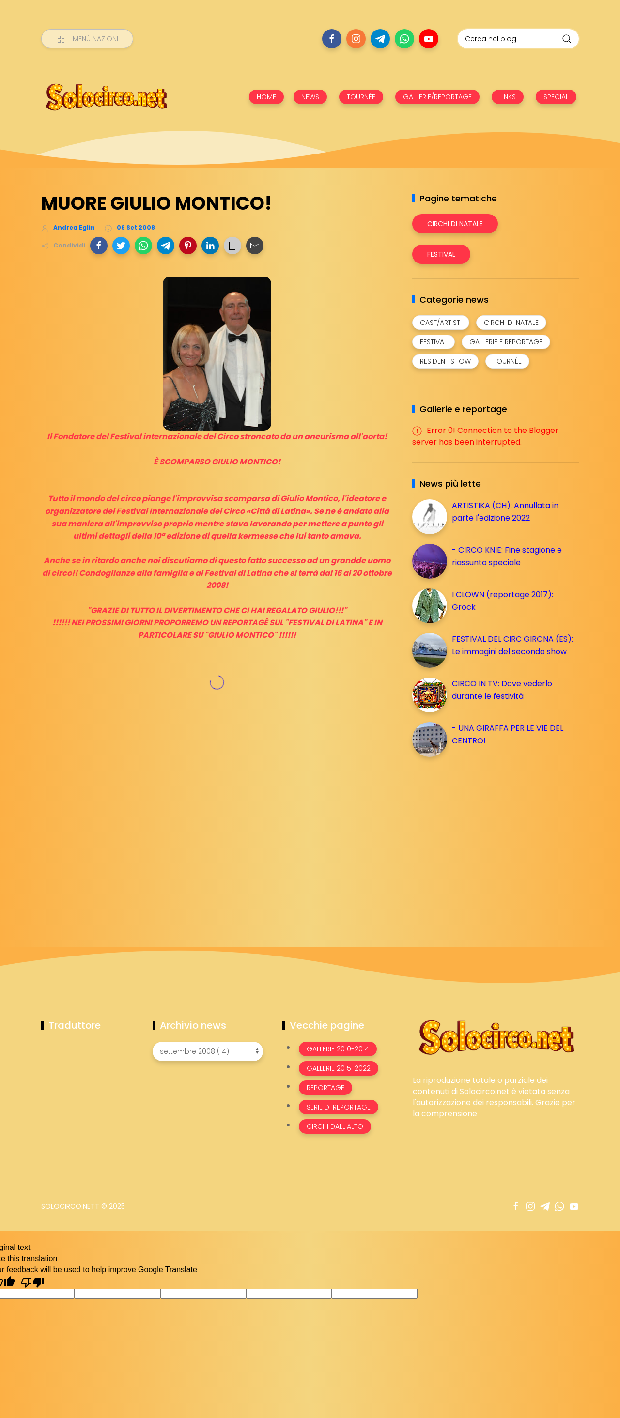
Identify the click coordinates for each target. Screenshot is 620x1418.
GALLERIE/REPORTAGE (437, 97)
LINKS (507, 97)
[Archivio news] (208, 1051)
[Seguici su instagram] (356, 38)
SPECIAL (556, 97)
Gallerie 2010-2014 (338, 1049)
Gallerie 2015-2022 (339, 1068)
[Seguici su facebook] (331, 38)
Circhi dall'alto (335, 1126)
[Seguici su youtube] (428, 38)
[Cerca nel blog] (518, 38)
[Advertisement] (485, 849)
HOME (266, 97)
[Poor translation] (32, 1282)
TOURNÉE (361, 97)
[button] (99, 245)
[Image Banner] (496, 1036)
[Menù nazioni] (87, 38)
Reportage (325, 1088)
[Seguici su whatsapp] (404, 38)
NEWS (310, 97)
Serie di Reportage (339, 1107)
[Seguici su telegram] (380, 38)
